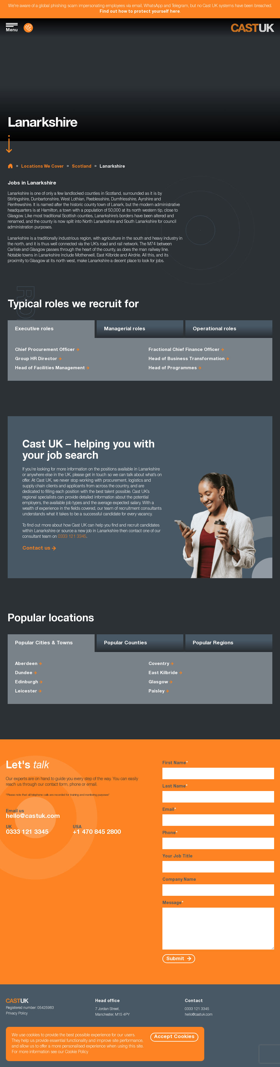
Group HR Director (36, 359)
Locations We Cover (42, 167)
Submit (176, 958)
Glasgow (158, 682)
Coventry (159, 664)
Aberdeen (26, 664)
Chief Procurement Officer (45, 350)
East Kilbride (163, 673)
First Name (218, 770)
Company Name (218, 887)
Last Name (218, 793)
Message (218, 925)
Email (218, 816)
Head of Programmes (173, 368)
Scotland (81, 167)
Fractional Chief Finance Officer (184, 350)
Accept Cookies (174, 1037)
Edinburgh (26, 682)
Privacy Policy (17, 1013)
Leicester (26, 691)
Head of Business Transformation (187, 359)
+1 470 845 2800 (97, 832)
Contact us (36, 548)
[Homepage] (252, 28)
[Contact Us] (28, 27)
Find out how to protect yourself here (140, 12)
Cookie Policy (76, 1052)
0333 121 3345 (72, 537)
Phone (218, 840)
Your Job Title (218, 863)
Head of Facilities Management (50, 368)
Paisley (156, 691)
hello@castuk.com (33, 816)
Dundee (23, 673)
